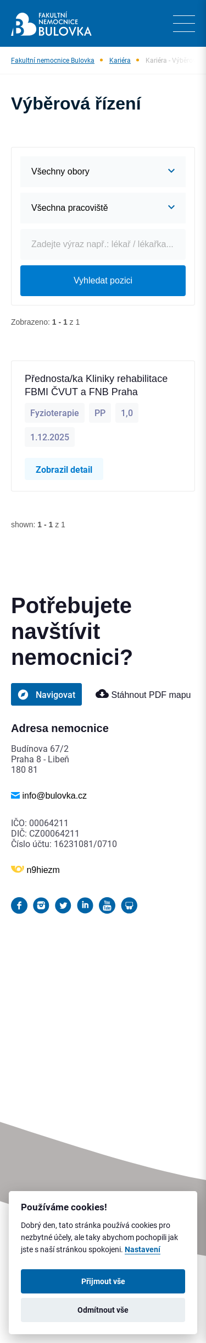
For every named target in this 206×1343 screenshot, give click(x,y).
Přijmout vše (103, 1281)
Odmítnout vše (103, 1310)
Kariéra (120, 60)
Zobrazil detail (64, 469)
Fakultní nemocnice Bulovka (52, 60)
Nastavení (142, 1249)
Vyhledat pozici (103, 280)
